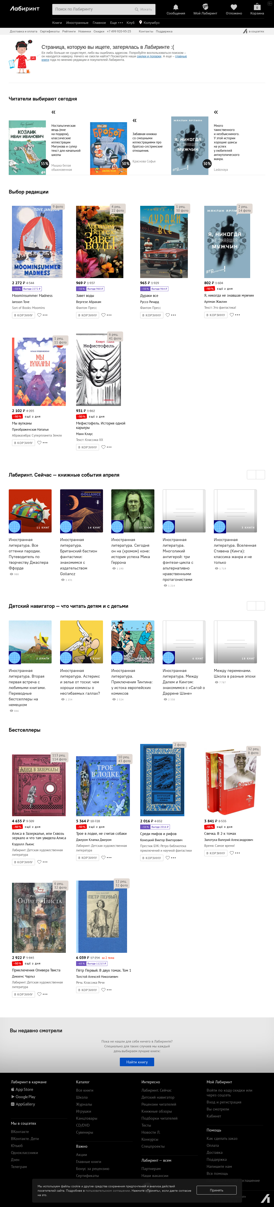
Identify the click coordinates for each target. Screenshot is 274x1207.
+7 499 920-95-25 (119, 31)
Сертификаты (50, 31)
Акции (81, 1154)
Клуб (130, 23)
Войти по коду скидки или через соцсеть (229, 1093)
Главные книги (88, 1161)
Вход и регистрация (224, 1102)
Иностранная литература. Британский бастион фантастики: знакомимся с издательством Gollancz (78, 556)
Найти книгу (137, 1061)
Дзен (15, 1159)
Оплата (213, 1145)
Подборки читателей (159, 1118)
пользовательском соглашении (108, 1191)
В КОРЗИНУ (23, 315)
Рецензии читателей (158, 1104)
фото (58, 206)
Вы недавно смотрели (36, 1030)
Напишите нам (219, 1166)
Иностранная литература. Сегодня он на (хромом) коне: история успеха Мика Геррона (130, 551)
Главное (99, 23)
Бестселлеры (24, 729)
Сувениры (84, 1132)
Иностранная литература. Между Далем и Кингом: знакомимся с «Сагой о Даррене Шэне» (184, 682)
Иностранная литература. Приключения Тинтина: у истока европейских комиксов (132, 682)
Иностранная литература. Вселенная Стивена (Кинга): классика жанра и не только (235, 551)
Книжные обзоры (156, 1111)
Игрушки (83, 1111)
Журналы (84, 1104)
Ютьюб (17, 1145)
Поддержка (164, 31)
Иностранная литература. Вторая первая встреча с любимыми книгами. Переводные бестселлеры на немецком (27, 687)
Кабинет (214, 1116)
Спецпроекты (153, 1146)
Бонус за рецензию (92, 1168)
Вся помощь (217, 1173)
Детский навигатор (158, 1097)
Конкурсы (149, 1139)
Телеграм (19, 1166)
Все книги (84, 1090)
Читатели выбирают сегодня (43, 98)
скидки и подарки (149, 56)
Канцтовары (86, 1118)
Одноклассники (24, 1152)
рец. (116, 206)
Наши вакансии (154, 1175)
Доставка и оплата (23, 31)
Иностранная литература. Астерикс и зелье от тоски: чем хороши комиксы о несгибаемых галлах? (80, 682)
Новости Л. (150, 1132)
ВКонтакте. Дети (25, 1138)
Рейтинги (69, 31)
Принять (216, 1190)
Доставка (215, 1152)
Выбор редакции (29, 191)
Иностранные (77, 23)
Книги (57, 23)
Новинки (84, 31)
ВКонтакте (20, 1131)
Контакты (146, 31)
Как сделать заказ (222, 1138)
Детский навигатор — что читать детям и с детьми (68, 605)
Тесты (146, 1125)
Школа (82, 1097)
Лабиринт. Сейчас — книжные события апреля (64, 474)
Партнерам (151, 1168)
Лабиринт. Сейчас (156, 1090)
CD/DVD (83, 1125)
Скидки (99, 31)
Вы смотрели (218, 1109)
